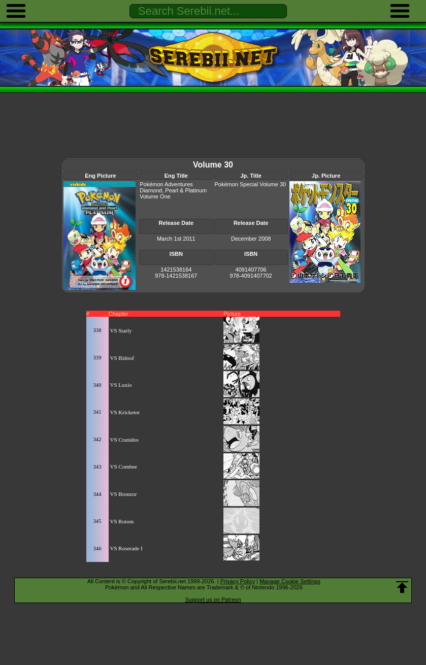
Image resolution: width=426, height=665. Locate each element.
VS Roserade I (126, 548)
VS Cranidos (124, 440)
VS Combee (123, 466)
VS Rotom (122, 521)
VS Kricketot (125, 412)
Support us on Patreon (213, 599)
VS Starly (121, 330)
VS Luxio (121, 385)
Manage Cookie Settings (289, 581)
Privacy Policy (237, 581)
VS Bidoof (122, 358)
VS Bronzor (123, 494)
